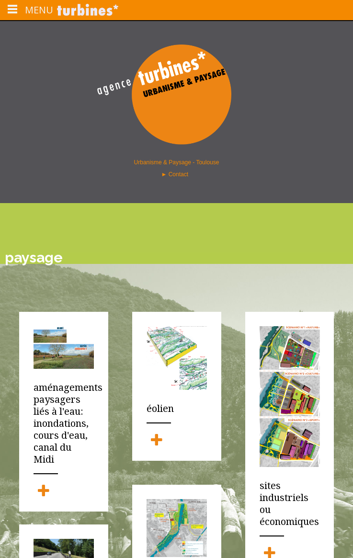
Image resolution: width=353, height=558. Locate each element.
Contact (179, 174)
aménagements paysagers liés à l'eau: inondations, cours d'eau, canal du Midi (64, 423)
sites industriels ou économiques (289, 502)
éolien (160, 408)
